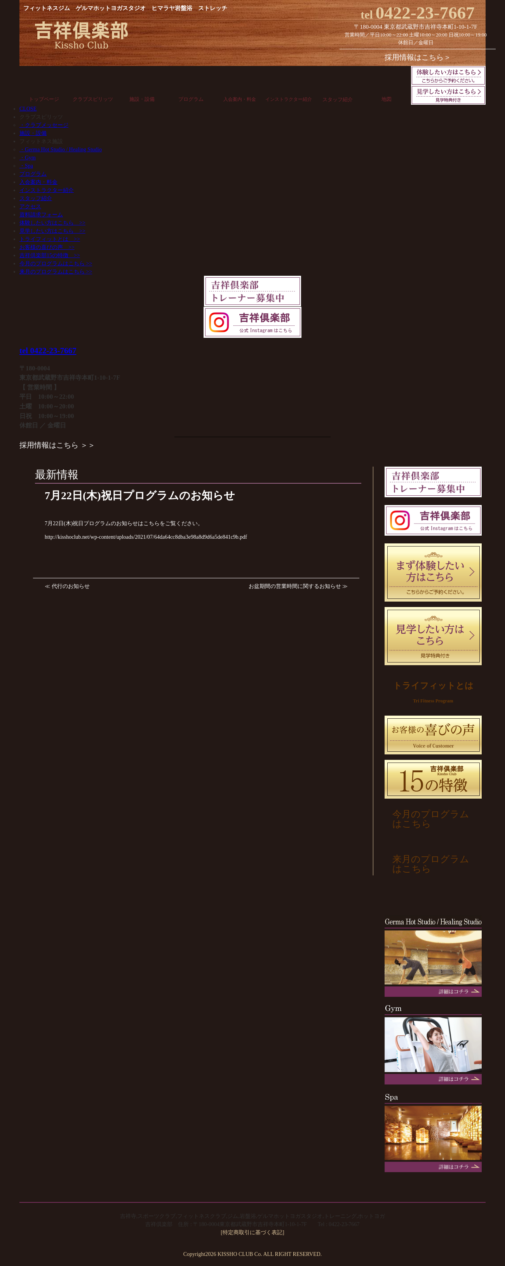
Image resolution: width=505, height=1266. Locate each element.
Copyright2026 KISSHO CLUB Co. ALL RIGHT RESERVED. (252, 1254)
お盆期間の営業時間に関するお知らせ (295, 586)
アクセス (30, 206)
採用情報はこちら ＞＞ (57, 445)
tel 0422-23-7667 (47, 350)
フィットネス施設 (41, 141)
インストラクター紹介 (288, 99)
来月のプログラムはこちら (55, 272)
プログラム (191, 99)
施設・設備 (142, 99)
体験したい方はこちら (52, 223)
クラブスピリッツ (93, 99)
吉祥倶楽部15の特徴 (49, 255)
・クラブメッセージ (43, 125)
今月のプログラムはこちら (55, 263)
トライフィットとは (49, 239)
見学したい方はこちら (52, 231)
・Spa (26, 166)
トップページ (44, 99)
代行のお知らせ (71, 586)
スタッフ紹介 (337, 99)
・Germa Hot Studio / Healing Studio (60, 149)
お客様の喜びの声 (47, 247)
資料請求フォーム (41, 215)
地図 (386, 99)
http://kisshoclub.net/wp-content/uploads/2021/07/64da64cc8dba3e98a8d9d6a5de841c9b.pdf (146, 537)
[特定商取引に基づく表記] (252, 1232)
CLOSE (28, 109)
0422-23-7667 (417, 12)
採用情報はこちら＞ (418, 57)
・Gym (27, 158)
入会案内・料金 (239, 99)
